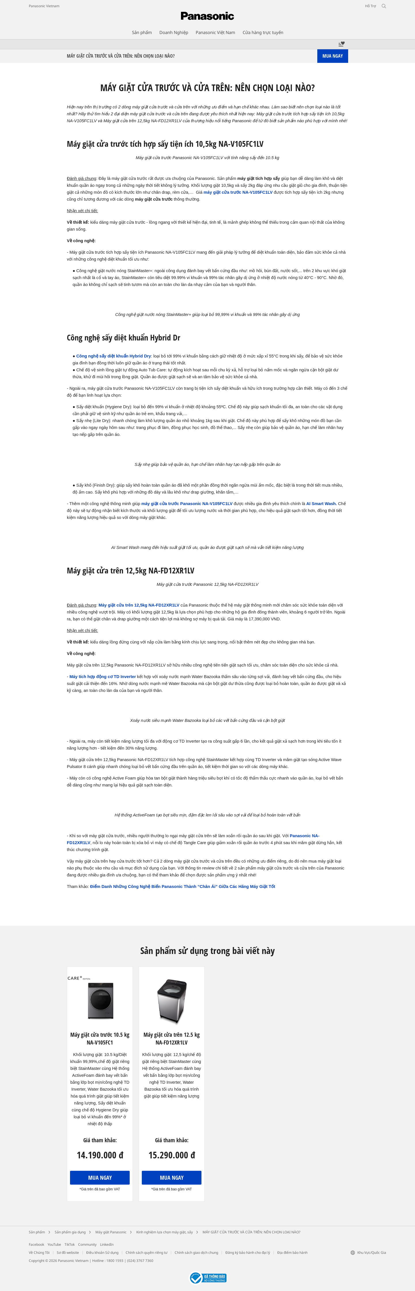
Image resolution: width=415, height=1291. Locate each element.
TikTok (70, 1244)
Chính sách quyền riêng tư (146, 1252)
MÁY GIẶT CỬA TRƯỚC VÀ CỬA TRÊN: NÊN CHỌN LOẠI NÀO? (251, 1232)
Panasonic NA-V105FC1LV (206, 503)
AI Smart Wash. (321, 503)
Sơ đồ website (68, 1252)
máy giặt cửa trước (222, 192)
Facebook (36, 1244)
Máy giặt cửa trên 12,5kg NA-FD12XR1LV (139, 605)
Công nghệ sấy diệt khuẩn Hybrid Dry (113, 356)
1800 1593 (114, 1260)
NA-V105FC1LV (257, 192)
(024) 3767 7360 (140, 1260)
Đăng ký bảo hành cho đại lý (247, 1252)
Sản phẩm (37, 1232)
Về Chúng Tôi (39, 1252)
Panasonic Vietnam (44, 5)
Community (87, 1244)
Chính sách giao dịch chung (196, 1252)
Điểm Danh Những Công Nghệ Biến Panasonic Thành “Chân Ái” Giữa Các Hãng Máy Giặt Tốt (182, 886)
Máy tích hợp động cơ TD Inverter (102, 676)
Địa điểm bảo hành (292, 1252)
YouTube (54, 1244)
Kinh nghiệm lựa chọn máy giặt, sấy (164, 1232)
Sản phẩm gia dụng (70, 1232)
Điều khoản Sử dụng (102, 1252)
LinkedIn (107, 1244)
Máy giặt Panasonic (111, 1232)
